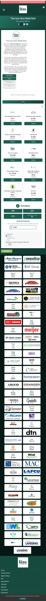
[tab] (23, 102)
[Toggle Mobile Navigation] (3, 9)
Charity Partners (5, 573)
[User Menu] (44, 7)
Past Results (4, 589)
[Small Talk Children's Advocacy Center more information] (33, 167)
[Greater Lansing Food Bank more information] (13, 130)
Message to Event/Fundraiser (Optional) (17, 242)
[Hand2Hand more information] (33, 130)
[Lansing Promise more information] (33, 149)
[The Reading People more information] (13, 167)
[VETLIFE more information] (33, 187)
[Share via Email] (24, 24)
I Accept (22, 598)
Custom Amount (23, 221)
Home (2, 570)
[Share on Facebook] (19, 24)
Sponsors (3, 586)
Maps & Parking (5, 575)
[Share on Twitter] (21, 24)
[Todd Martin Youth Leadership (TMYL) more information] (13, 187)
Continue (6, 251)
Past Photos (4, 592)
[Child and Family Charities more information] (33, 112)
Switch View (39, 106)
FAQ (2, 578)
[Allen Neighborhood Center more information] (13, 112)
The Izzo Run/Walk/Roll (23, 18)
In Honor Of (9, 234)
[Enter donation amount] (24, 227)
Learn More (36, 596)
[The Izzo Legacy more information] (13, 149)
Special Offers (5, 581)
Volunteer (4, 584)
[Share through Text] (27, 24)
